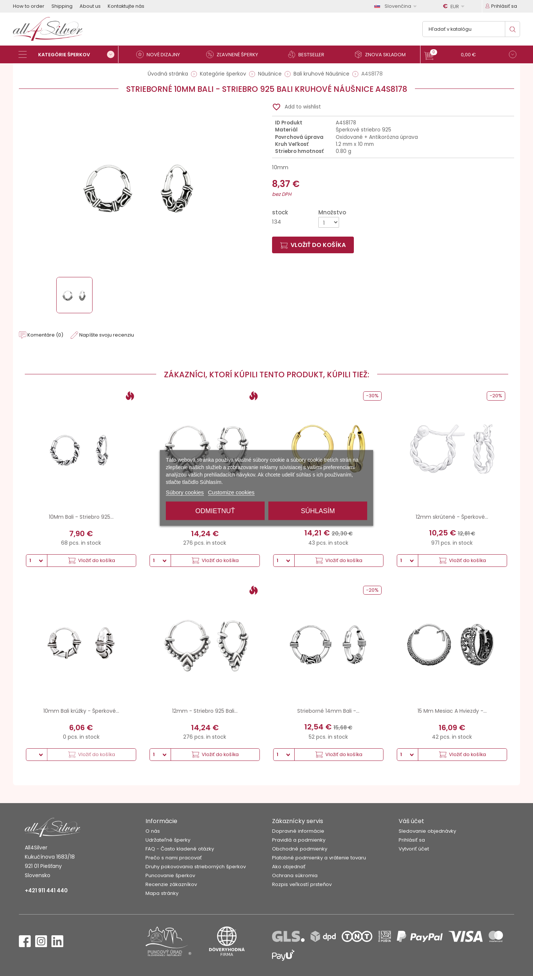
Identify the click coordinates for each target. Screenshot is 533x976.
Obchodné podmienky (299, 848)
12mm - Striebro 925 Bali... (205, 711)
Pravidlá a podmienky (298, 839)
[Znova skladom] (383, 54)
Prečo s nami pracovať (173, 857)
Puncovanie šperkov (170, 875)
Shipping (62, 6)
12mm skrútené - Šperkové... (452, 517)
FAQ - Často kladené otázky (179, 848)
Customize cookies (231, 492)
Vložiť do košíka (313, 245)
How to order (28, 6)
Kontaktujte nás (126, 6)
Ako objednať (288, 866)
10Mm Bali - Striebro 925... (81, 517)
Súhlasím (318, 511)
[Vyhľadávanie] (471, 29)
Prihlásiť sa (412, 839)
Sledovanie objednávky (427, 831)
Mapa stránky (161, 893)
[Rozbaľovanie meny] (455, 6)
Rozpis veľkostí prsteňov (302, 884)
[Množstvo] (328, 222)
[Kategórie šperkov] (68, 54)
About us (90, 6)
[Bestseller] (309, 54)
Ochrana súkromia (295, 875)
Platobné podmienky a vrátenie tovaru (319, 857)
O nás (152, 831)
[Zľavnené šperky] (235, 54)
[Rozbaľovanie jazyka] (396, 6)
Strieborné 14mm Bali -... (328, 711)
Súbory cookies (185, 492)
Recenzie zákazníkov (171, 884)
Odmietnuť (215, 511)
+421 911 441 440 (46, 890)
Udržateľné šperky (167, 839)
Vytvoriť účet (414, 848)
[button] (470, 55)
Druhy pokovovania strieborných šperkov (195, 866)
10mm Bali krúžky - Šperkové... (81, 711)
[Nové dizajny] (161, 54)
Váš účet (411, 821)
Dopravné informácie (298, 831)
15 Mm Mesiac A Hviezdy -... (452, 711)
